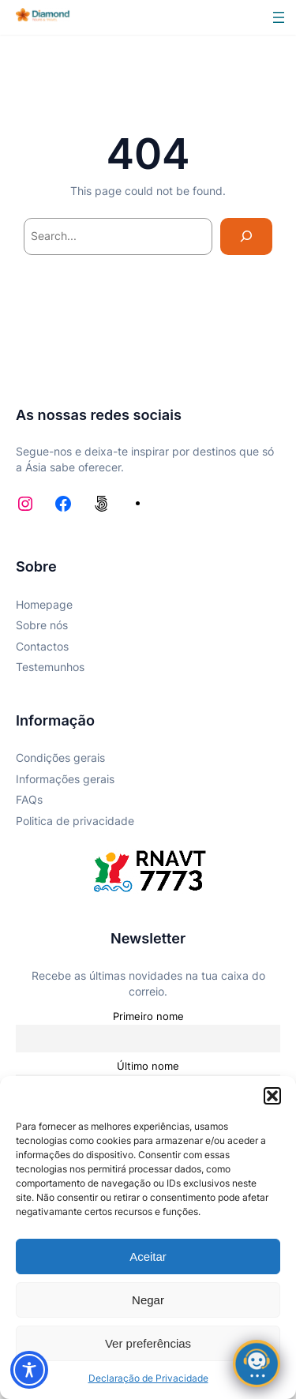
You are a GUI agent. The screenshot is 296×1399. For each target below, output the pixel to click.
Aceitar (148, 1256)
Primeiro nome (148, 1016)
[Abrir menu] (278, 17)
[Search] (246, 236)
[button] (272, 1096)
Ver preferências (148, 1343)
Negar (148, 1300)
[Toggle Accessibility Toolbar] (29, 1369)
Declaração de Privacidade (148, 1378)
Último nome (148, 1066)
